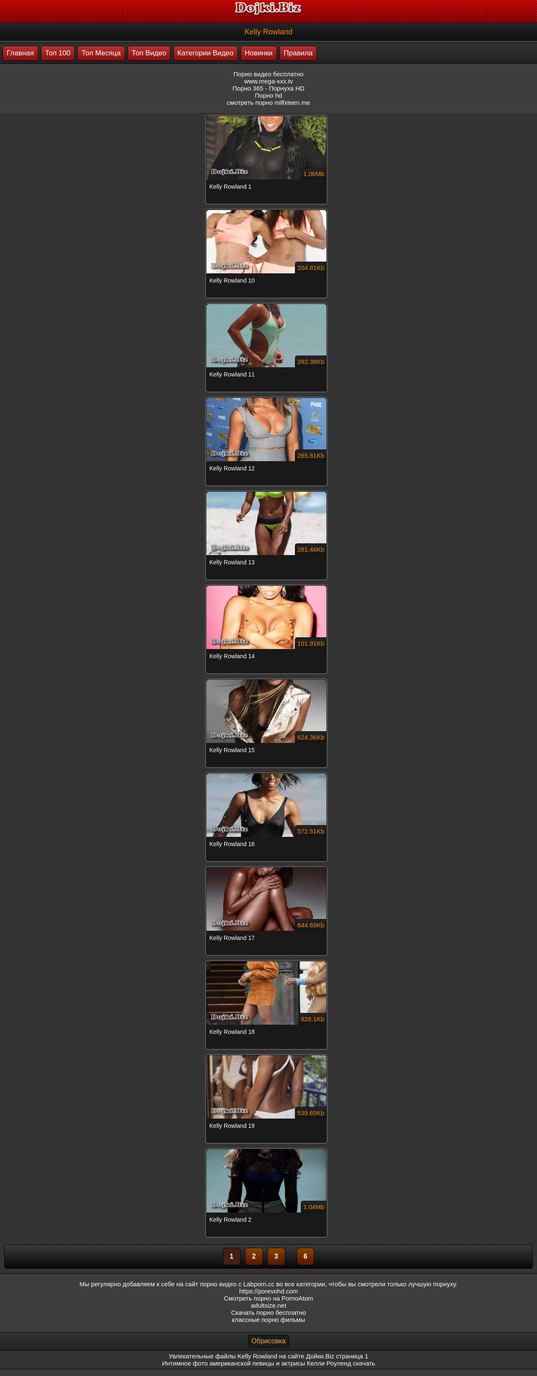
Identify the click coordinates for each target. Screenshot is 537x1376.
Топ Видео (149, 53)
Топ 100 (57, 53)
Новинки (259, 53)
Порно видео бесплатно (269, 74)
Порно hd (268, 95)
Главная (20, 53)
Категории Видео (205, 53)
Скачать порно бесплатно (268, 1312)
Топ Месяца (100, 53)
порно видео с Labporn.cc (237, 1284)
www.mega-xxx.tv (268, 81)
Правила (298, 53)
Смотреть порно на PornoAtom (268, 1298)
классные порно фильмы (268, 1319)
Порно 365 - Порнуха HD (268, 88)
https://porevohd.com (268, 1291)
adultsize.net (268, 1305)
